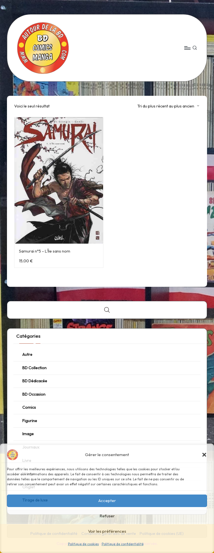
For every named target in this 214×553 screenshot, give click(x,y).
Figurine (29, 420)
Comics (29, 407)
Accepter (107, 500)
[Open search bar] (107, 309)
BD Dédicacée (34, 380)
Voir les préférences (107, 531)
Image (28, 433)
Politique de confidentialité (123, 544)
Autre (27, 354)
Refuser (107, 515)
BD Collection (34, 367)
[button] (204, 454)
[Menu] (187, 48)
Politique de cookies (83, 544)
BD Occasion (33, 394)
